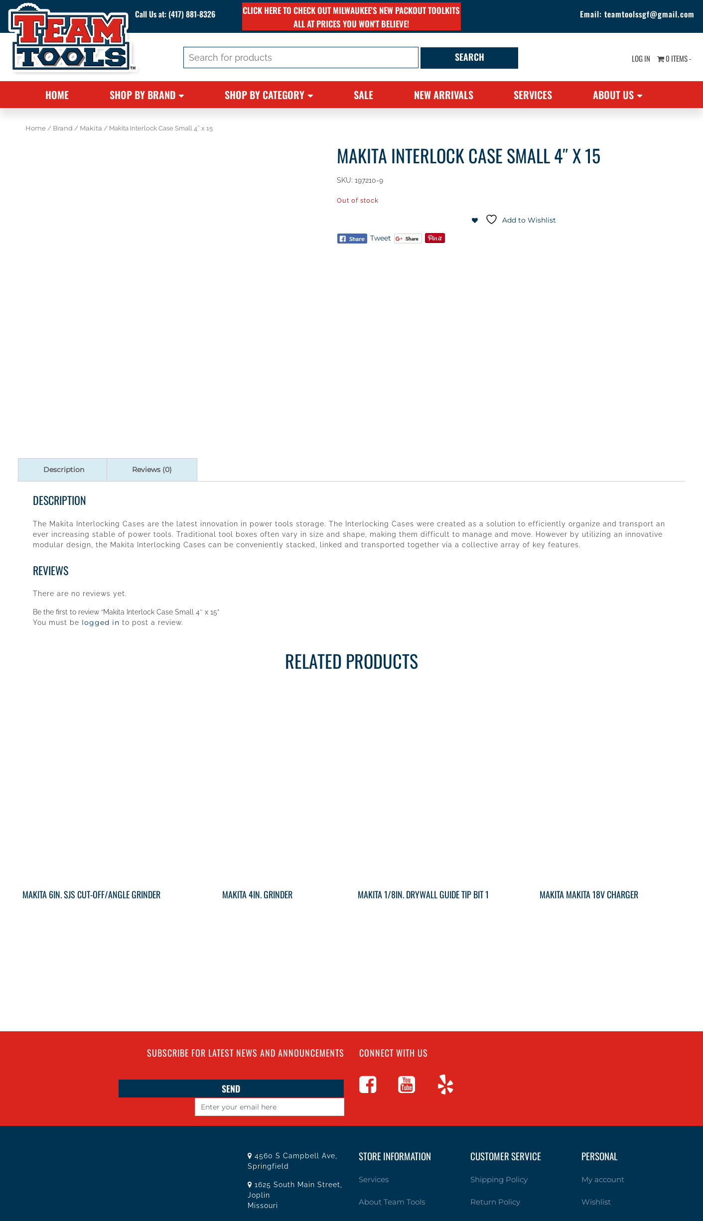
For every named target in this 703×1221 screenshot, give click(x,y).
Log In (632, 59)
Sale (363, 94)
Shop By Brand (142, 94)
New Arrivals (443, 94)
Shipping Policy (496, 1161)
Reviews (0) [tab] (152, 469)
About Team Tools (387, 1182)
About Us (613, 94)
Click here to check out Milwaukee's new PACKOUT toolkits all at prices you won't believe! (351, 16)
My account (600, 1161)
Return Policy (492, 1182)
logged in (101, 622)
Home (57, 94)
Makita (91, 128)
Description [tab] (63, 469)
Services (533, 94)
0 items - (671, 59)
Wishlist (594, 1182)
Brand (63, 128)
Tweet (380, 238)
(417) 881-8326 (200, 14)
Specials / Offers (384, 1202)
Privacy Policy (492, 1202)
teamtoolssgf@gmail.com (636, 14)
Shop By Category (264, 94)
